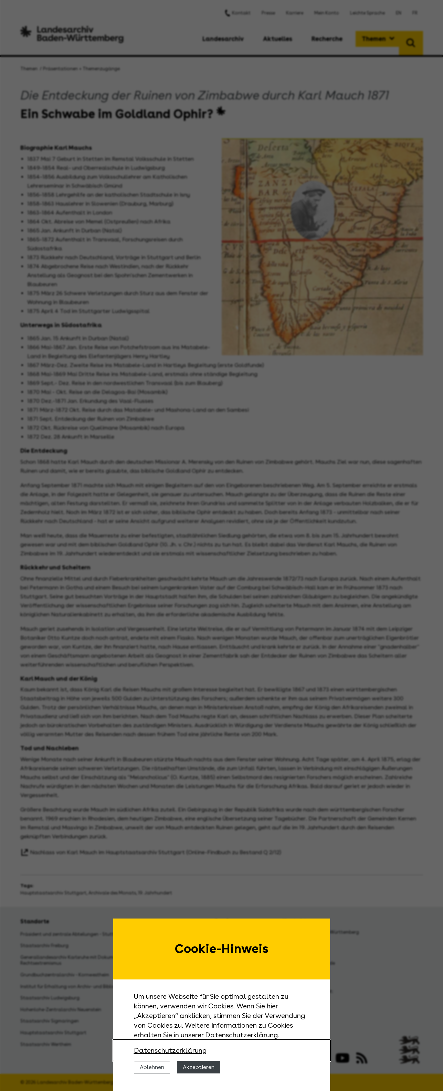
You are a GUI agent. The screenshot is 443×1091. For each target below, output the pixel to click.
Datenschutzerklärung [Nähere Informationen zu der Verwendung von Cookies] (170, 1050)
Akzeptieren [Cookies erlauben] (198, 1067)
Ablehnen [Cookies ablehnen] (152, 1067)
